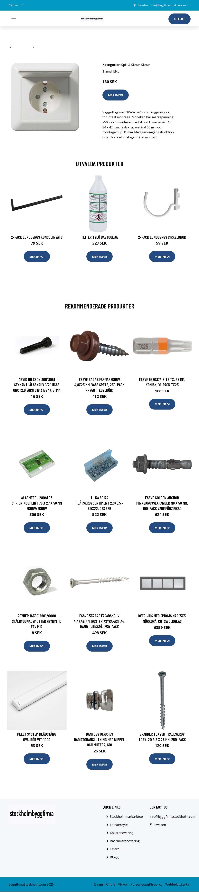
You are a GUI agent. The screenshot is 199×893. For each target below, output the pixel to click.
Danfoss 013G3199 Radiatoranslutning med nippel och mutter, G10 (99, 740)
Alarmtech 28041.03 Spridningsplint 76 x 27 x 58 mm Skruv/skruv (37, 503)
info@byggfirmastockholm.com (167, 5)
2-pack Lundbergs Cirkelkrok (162, 237)
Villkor (123, 886)
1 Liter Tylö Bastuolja (99, 237)
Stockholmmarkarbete (126, 818)
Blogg (114, 858)
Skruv (40, 47)
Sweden (139, 5)
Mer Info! (115, 95)
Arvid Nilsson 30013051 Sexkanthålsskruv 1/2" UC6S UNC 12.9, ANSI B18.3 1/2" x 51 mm (37, 385)
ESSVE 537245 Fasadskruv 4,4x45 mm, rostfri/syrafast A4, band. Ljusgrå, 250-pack (99, 622)
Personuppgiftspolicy (146, 886)
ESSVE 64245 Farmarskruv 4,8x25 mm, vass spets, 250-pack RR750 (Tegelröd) (99, 385)
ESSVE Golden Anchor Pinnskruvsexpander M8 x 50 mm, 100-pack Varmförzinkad (162, 503)
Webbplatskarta (177, 886)
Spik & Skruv (22, 47)
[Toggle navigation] (13, 18)
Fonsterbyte (119, 826)
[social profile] (23, 5)
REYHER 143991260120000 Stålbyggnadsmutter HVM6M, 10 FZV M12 (37, 622)
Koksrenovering (122, 834)
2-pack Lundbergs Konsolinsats (36, 237)
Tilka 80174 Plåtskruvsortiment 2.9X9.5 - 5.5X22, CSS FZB (99, 503)
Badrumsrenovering (125, 842)
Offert (179, 19)
